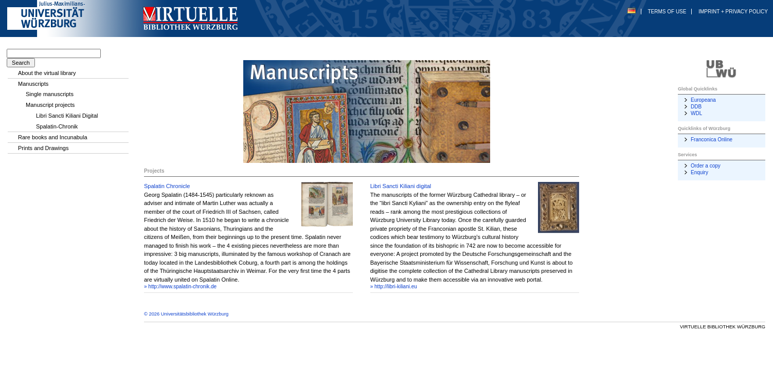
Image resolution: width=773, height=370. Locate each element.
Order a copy (706, 166)
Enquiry (699, 172)
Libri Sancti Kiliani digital (401, 186)
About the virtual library (47, 73)
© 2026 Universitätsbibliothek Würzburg (186, 314)
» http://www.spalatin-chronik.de (180, 286)
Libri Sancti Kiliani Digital (67, 116)
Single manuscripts (50, 94)
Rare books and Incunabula (52, 137)
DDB (696, 106)
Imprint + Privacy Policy (733, 11)
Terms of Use (667, 11)
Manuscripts (33, 84)
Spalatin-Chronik (57, 126)
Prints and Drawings (43, 148)
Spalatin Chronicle (167, 186)
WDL (696, 113)
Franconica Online (711, 139)
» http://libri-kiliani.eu (393, 286)
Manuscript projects (50, 105)
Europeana (703, 100)
